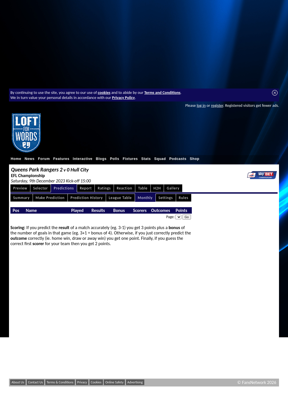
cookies (104, 92)
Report (86, 188)
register (217, 105)
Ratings (104, 188)
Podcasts (177, 159)
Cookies (96, 382)
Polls (114, 159)
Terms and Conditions (162, 92)
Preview (20, 188)
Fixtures (130, 159)
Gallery (173, 188)
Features (61, 159)
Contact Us (35, 382)
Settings (166, 197)
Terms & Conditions (60, 382)
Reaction (124, 188)
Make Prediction (50, 197)
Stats (146, 159)
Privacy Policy (123, 97)
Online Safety (114, 382)
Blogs (101, 159)
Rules (183, 197)
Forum (44, 159)
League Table (120, 197)
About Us (18, 382)
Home (16, 159)
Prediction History (87, 197)
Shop (194, 159)
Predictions (64, 188)
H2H (157, 188)
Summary (21, 197)
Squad (160, 159)
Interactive (83, 159)
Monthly (145, 197)
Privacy (82, 382)
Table (143, 188)
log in (201, 105)
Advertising (135, 382)
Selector (40, 188)
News (30, 159)
